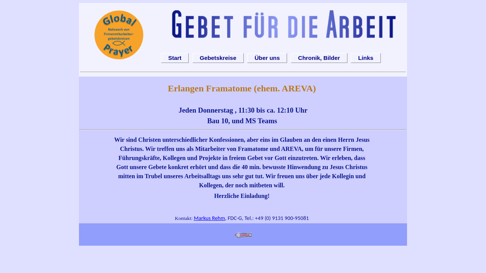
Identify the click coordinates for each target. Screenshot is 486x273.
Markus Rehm (209, 218)
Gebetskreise (218, 58)
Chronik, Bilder (319, 58)
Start (174, 58)
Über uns (267, 58)
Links (365, 58)
